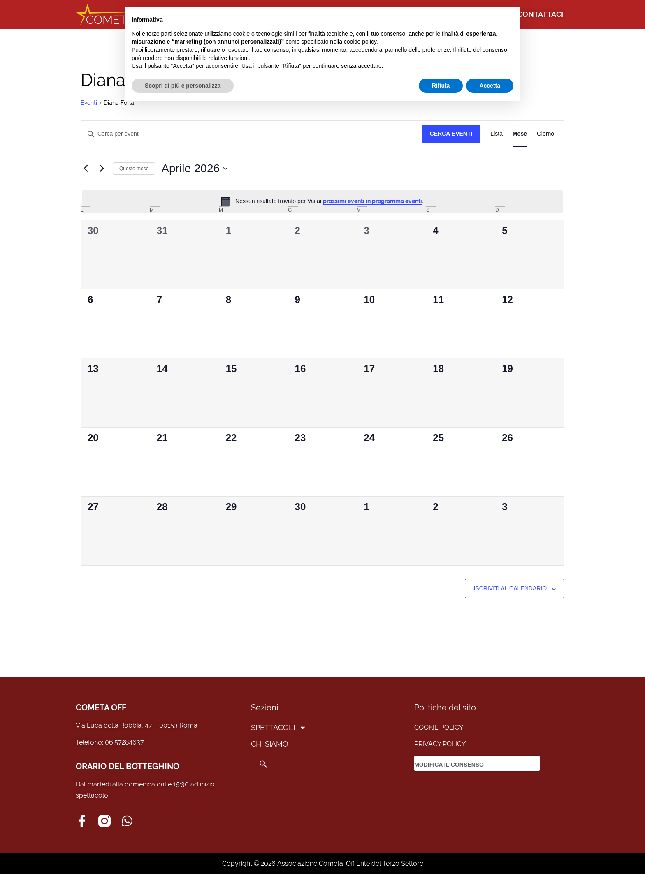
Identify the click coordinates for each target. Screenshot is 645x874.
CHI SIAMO (269, 744)
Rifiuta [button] (441, 85)
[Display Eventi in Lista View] (496, 134)
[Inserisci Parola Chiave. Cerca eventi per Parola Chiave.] (251, 134)
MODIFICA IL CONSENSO (449, 764)
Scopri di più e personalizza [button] (182, 85)
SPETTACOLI (278, 727)
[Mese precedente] (85, 168)
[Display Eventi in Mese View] (520, 134)
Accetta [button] (489, 85)
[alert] (322, 201)
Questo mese (133, 168)
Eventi (89, 102)
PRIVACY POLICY (440, 744)
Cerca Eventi (451, 133)
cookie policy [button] (360, 41)
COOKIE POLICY (438, 727)
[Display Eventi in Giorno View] (545, 134)
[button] (278, 763)
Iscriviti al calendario (510, 588)
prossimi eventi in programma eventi (372, 201)
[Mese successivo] (102, 168)
